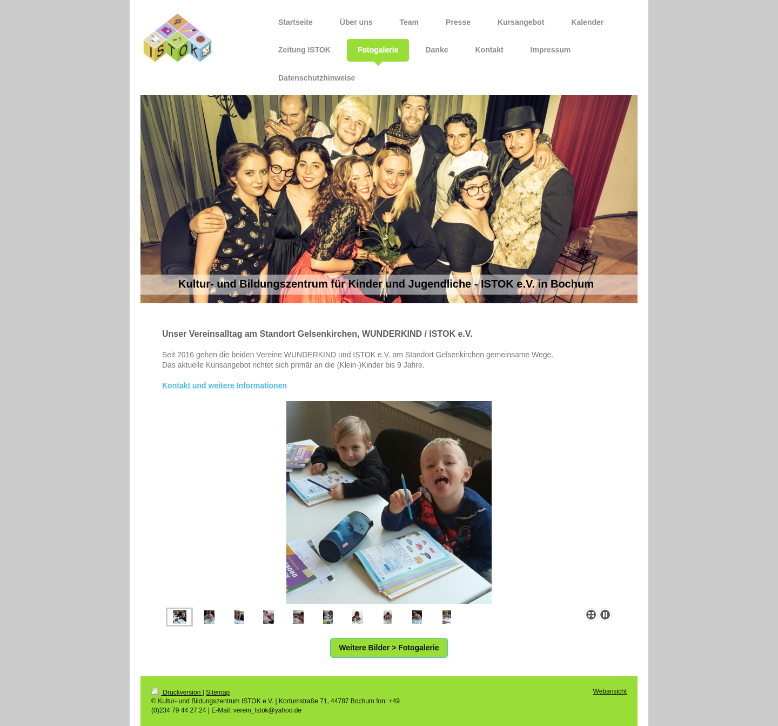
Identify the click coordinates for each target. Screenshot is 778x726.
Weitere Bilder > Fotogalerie (389, 647)
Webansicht (610, 691)
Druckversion (177, 692)
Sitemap (218, 692)
